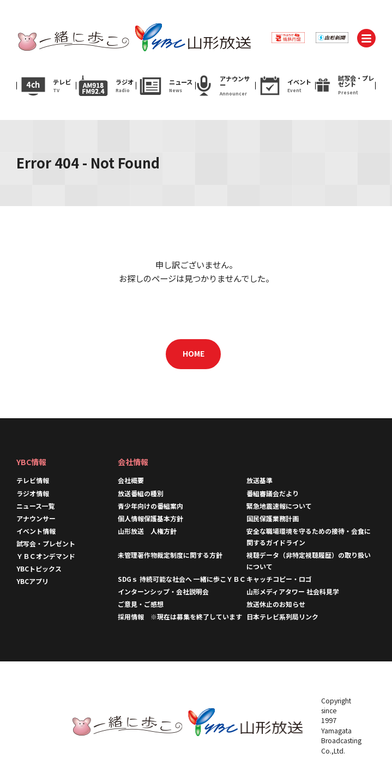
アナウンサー (36, 518)
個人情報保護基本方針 (150, 518)
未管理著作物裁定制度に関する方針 (170, 554)
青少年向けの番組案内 (150, 505)
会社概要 (131, 480)
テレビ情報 (32, 480)
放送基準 (259, 480)
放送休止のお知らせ (275, 604)
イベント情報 (36, 530)
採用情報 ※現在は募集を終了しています (180, 616)
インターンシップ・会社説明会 (163, 591)
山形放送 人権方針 (147, 530)
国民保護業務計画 (272, 518)
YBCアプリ (32, 581)
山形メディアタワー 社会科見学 (292, 591)
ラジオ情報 (32, 493)
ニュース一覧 (35, 505)
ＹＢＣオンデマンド (45, 556)
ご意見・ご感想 (141, 604)
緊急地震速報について (279, 505)
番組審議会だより (272, 493)
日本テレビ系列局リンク (282, 616)
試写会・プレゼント (45, 543)
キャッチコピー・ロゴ (279, 578)
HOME (193, 353)
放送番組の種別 (141, 493)
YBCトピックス (39, 568)
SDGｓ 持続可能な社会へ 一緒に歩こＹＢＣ (182, 578)
